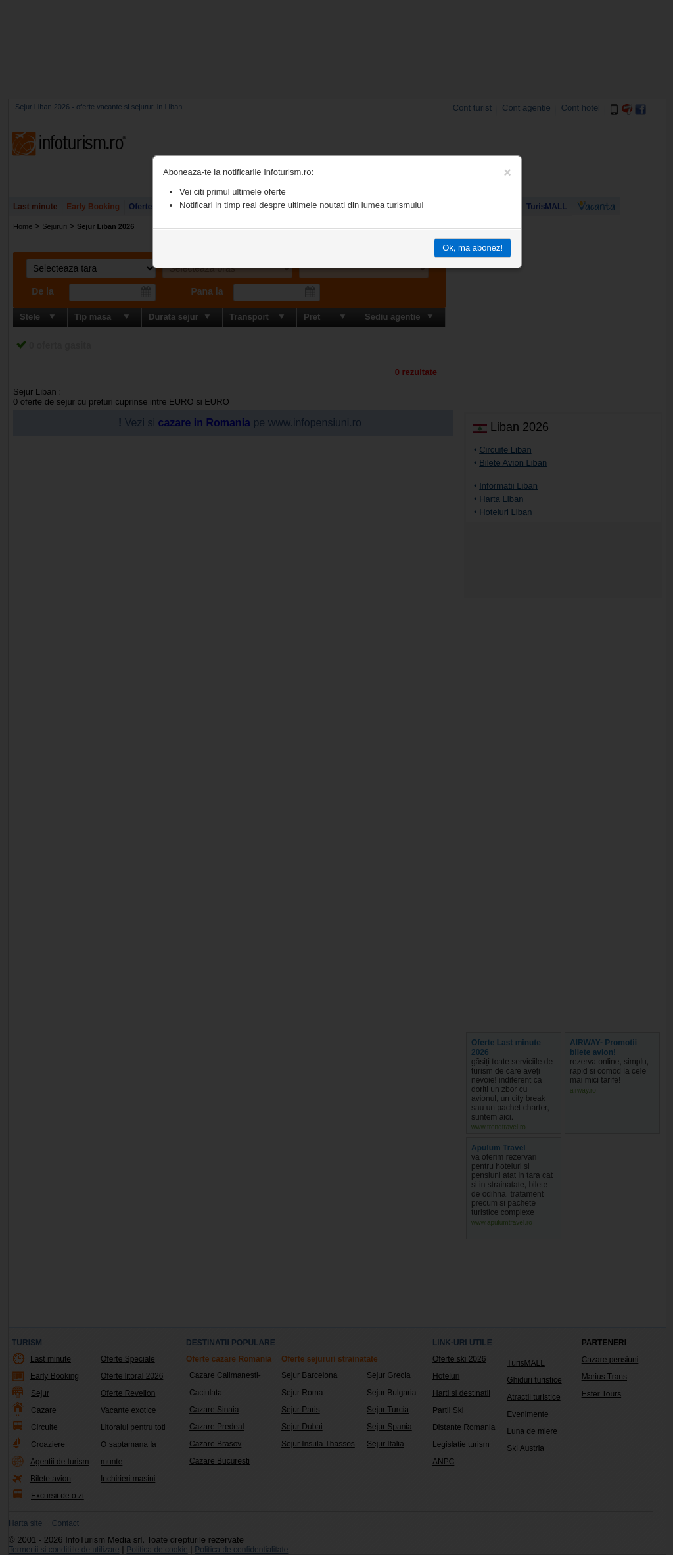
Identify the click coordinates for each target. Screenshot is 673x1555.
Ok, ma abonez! (472, 248)
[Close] (507, 172)
